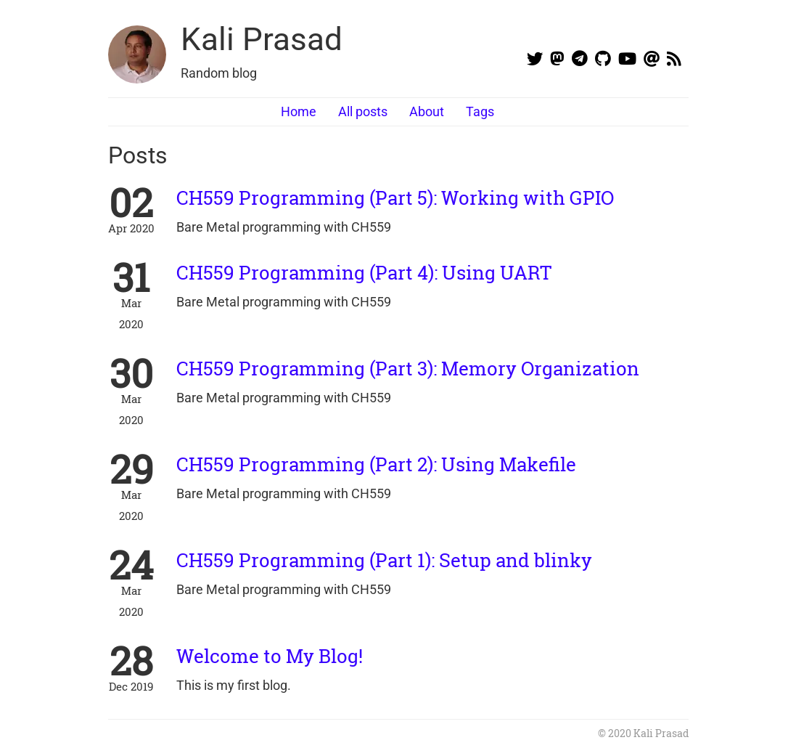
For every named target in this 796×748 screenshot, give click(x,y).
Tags (480, 111)
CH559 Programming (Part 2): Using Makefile (376, 464)
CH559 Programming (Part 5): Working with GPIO (395, 197)
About (426, 111)
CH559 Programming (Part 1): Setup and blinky (384, 560)
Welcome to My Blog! (269, 655)
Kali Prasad (261, 39)
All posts (362, 111)
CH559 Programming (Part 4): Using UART (363, 272)
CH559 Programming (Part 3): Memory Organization (407, 368)
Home (298, 111)
